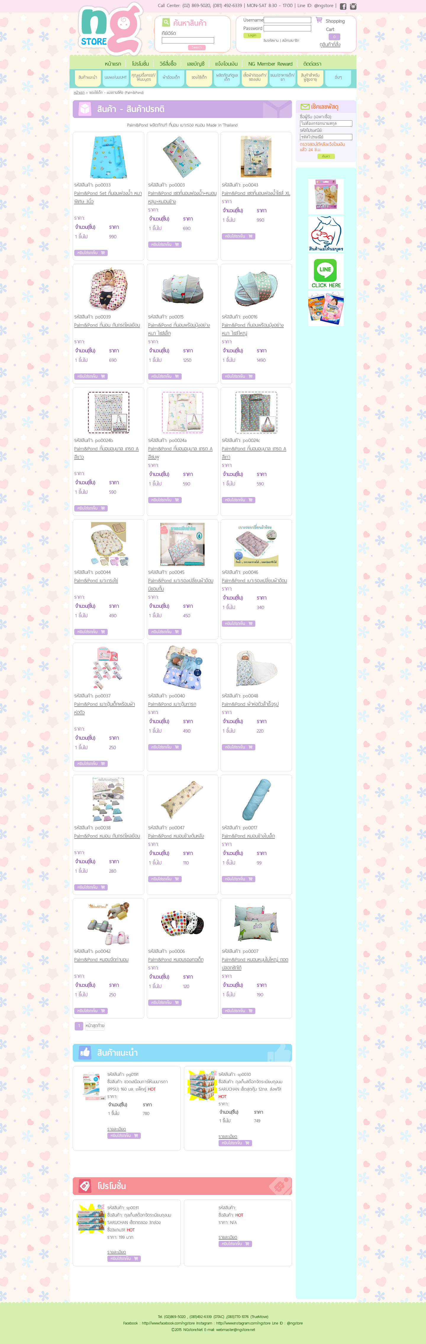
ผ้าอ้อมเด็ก (171, 77)
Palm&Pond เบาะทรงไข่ (96, 580)
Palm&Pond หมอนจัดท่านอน (101, 959)
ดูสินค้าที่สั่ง (330, 44)
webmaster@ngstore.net (235, 1329)
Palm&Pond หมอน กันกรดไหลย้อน (107, 836)
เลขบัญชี (195, 63)
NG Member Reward (270, 63)
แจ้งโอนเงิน (226, 63)
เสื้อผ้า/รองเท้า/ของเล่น (255, 77)
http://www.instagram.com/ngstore (243, 1323)
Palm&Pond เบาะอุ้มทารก (172, 704)
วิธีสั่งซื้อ (168, 63)
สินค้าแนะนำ (88, 77)
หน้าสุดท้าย (95, 1025)
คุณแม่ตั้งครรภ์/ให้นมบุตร (144, 77)
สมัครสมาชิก (290, 40)
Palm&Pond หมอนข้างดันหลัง (176, 836)
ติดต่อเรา (312, 63)
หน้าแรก (113, 63)
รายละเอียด (116, 1129)
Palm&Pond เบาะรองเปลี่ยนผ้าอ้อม (254, 580)
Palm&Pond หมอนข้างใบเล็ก (248, 836)
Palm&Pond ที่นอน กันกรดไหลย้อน (107, 325)
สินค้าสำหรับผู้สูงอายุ (310, 77)
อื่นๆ (338, 77)
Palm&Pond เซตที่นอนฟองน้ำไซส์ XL (256, 193)
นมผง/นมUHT (116, 77)
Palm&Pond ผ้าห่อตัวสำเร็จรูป (250, 704)
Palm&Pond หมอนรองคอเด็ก (176, 959)
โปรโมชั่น (140, 63)
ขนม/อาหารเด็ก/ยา (282, 77)
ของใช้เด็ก (199, 77)
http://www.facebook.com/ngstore (168, 1323)
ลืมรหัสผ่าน (271, 40)
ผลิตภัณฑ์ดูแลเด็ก (227, 77)
